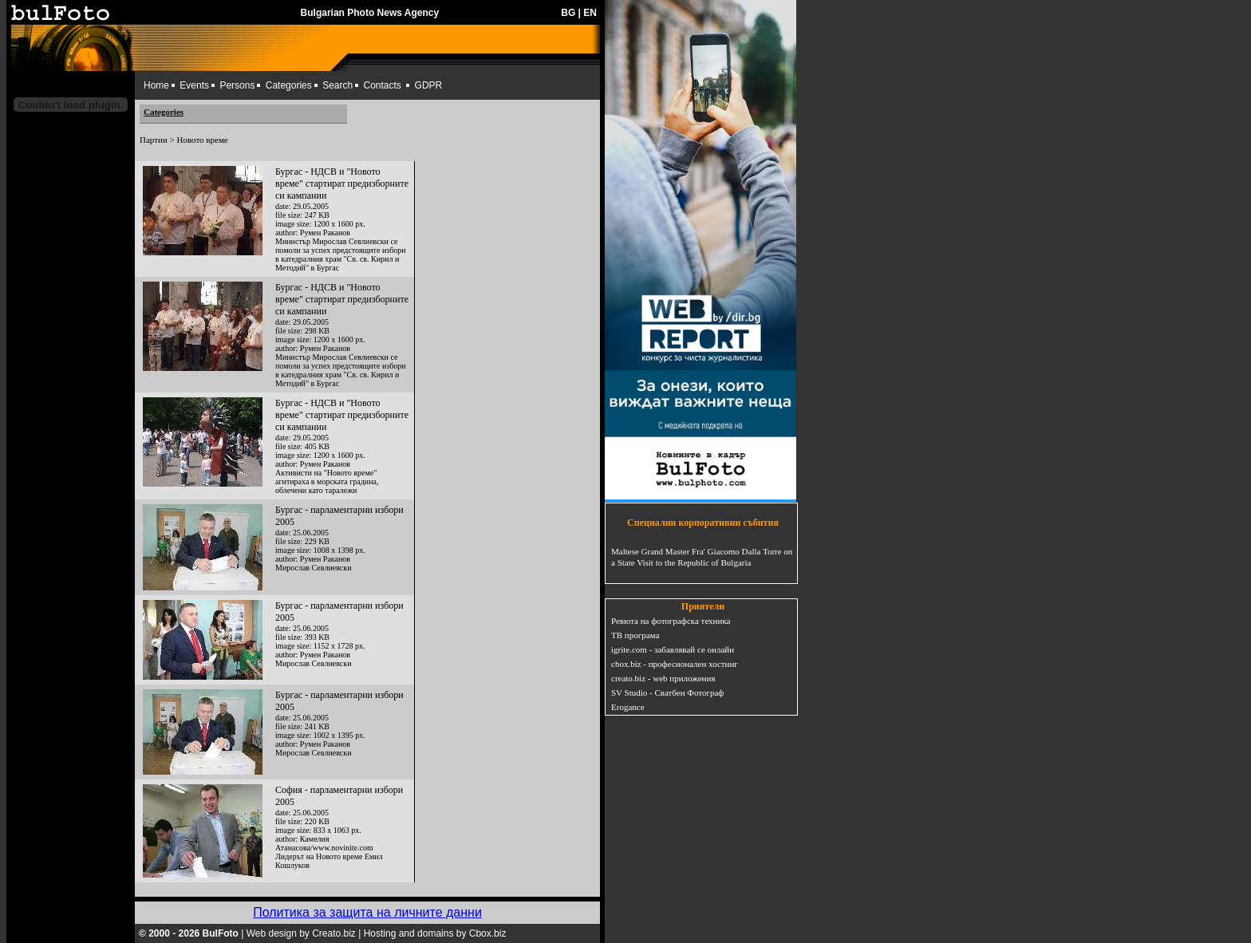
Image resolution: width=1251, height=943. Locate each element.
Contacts (382, 85)
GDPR (429, 85)
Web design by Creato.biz (301, 933)
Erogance (628, 707)
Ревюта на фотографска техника (670, 620)
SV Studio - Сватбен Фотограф (667, 692)
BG (568, 12)
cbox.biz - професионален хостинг (674, 664)
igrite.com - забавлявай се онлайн (672, 649)
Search (337, 85)
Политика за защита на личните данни (367, 912)
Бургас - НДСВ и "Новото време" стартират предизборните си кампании (341, 183)
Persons (237, 85)
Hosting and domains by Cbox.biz (435, 933)
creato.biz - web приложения (663, 678)
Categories (289, 85)
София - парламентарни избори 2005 (339, 795)
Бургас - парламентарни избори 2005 (339, 515)
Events (194, 85)
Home (156, 85)
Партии (154, 139)
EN (590, 12)
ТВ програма (635, 635)
